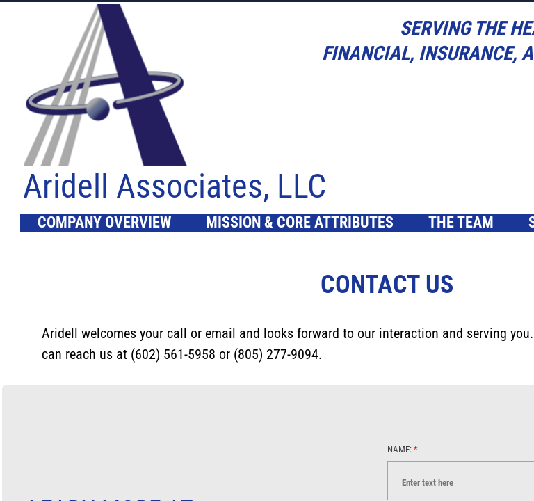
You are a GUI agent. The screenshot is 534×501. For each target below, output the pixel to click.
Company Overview (104, 222)
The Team (461, 222)
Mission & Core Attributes (300, 222)
